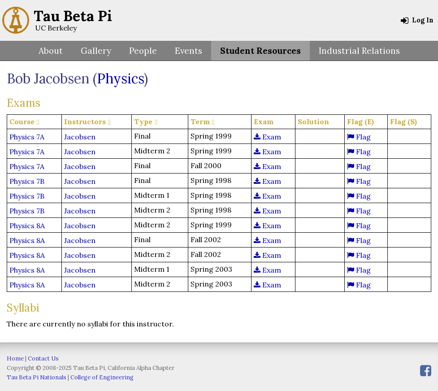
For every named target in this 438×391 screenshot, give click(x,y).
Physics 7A (26, 136)
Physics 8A (27, 225)
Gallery (96, 50)
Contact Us (43, 358)
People (143, 50)
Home (15, 358)
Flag (359, 136)
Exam (267, 136)
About (51, 50)
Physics (120, 78)
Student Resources (260, 50)
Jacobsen (79, 136)
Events (188, 50)
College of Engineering (102, 377)
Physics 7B (26, 181)
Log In (417, 20)
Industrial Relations (359, 50)
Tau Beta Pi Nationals (36, 377)
